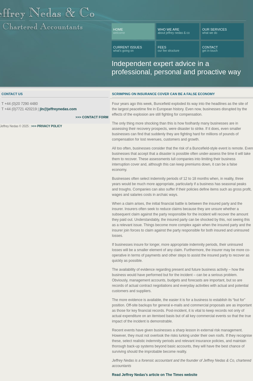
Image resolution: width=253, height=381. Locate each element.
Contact (210, 47)
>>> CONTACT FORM (91, 117)
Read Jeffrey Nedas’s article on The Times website (154, 375)
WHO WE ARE (168, 29)
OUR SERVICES (214, 29)
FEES (162, 47)
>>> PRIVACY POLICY (46, 126)
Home (118, 29)
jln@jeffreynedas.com (58, 109)
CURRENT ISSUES (127, 47)
